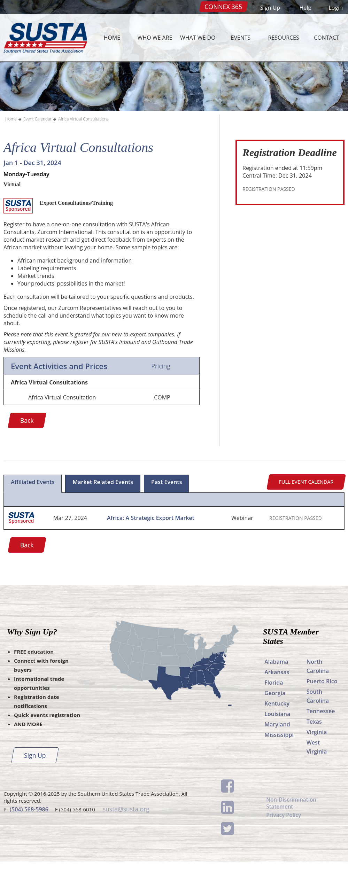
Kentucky (276, 730)
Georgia (274, 719)
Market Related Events (102, 508)
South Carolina (318, 722)
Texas (314, 748)
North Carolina (318, 692)
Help (305, 7)
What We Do (197, 37)
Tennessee (321, 737)
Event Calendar (37, 145)
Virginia (317, 758)
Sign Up (270, 7)
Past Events (166, 508)
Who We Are (155, 37)
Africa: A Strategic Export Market (150, 544)
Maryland (277, 751)
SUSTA (43, 37)
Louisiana (277, 740)
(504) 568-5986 (29, 835)
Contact (326, 37)
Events (241, 37)
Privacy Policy (284, 843)
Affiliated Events (32, 508)
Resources (283, 37)
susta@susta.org (125, 835)
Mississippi (279, 761)
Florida (273, 709)
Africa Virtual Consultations (83, 145)
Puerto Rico (322, 707)
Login (335, 7)
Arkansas (276, 698)
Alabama (276, 688)
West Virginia (317, 773)
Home (112, 37)
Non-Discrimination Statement (292, 830)
